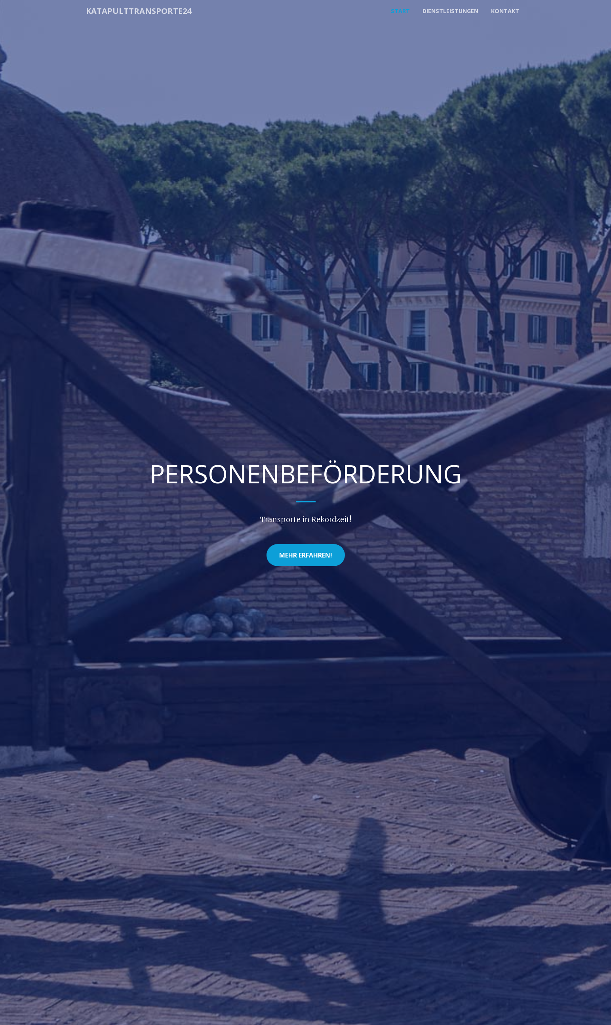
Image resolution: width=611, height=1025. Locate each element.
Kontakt (505, 11)
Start (400, 11)
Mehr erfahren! (305, 555)
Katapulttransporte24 (138, 11)
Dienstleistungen (450, 11)
